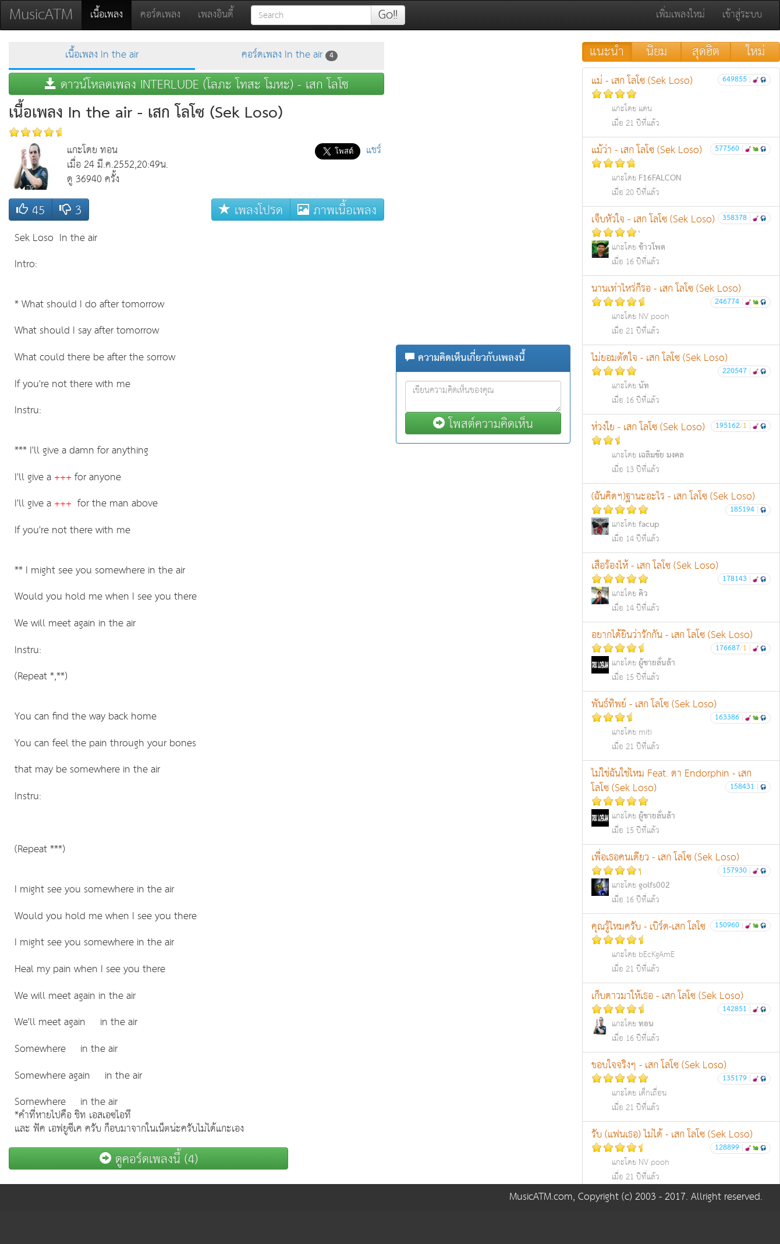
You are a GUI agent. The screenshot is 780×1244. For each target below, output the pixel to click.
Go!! (388, 15)
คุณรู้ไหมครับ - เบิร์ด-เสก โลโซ (681, 947)
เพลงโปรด (251, 210)
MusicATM (41, 15)
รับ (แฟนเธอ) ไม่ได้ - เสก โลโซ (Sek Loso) (681, 1155)
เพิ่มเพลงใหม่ (680, 15)
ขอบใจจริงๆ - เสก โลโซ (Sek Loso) (681, 1086)
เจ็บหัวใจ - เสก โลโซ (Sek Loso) (681, 240)
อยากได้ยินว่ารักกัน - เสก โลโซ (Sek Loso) (681, 655)
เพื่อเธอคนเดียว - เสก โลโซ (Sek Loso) (681, 878)
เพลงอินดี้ (215, 15)
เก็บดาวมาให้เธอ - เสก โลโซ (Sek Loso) (681, 1016)
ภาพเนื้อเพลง (337, 210)
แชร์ (373, 150)
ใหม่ (755, 52)
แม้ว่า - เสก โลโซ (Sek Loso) (681, 170)
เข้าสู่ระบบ (742, 15)
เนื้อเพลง (111, 14)
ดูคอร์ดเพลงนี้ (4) (149, 1158)
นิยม (656, 52)
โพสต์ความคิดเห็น (483, 423)
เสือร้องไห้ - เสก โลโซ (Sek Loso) (681, 586)
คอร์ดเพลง (160, 15)
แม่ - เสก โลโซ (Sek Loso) (681, 101)
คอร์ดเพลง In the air (290, 55)
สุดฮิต (705, 52)
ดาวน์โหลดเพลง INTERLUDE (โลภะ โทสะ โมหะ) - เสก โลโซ (197, 84)
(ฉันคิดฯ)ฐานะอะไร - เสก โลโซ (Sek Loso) (681, 517)
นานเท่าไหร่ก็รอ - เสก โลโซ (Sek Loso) (681, 309)
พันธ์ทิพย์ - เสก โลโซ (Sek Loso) (681, 725)
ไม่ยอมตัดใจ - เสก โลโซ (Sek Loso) (681, 378)
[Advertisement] (337, 401)
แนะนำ (607, 52)
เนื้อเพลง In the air (102, 55)
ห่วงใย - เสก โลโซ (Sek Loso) (681, 448)
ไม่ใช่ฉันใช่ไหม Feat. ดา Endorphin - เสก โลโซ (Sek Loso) (681, 801)
